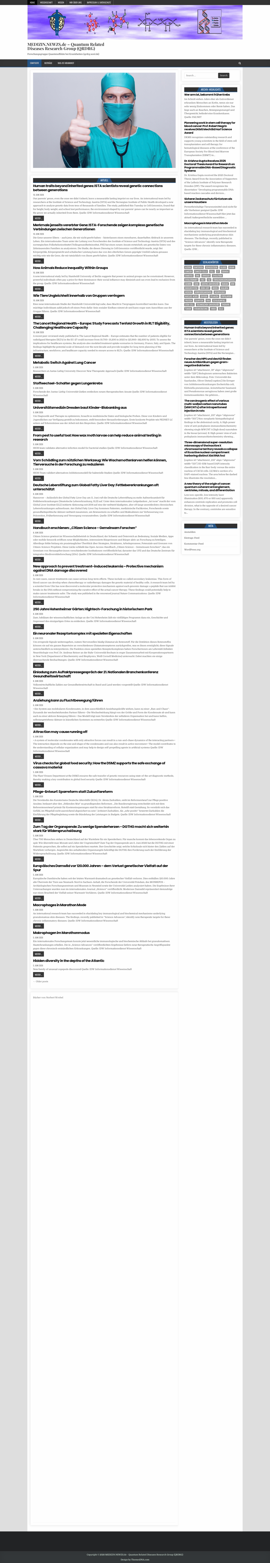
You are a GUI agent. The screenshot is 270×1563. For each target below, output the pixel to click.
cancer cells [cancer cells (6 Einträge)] (201, 271)
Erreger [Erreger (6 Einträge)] (206, 275)
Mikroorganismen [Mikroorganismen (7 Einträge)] (203, 292)
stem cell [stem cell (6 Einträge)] (189, 304)
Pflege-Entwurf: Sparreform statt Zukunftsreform (73, 791)
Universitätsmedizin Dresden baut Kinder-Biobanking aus (80, 407)
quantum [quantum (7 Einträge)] (199, 300)
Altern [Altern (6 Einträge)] (188, 267)
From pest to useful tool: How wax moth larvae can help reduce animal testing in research (97, 437)
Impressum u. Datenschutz (99, 2)
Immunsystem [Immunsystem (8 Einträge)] (191, 288)
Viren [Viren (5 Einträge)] (213, 308)
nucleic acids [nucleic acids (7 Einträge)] (191, 296)
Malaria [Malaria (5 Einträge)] (224, 288)
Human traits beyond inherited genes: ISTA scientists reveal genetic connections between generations (98, 187)
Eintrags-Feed (191, 538)
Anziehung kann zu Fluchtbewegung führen (68, 700)
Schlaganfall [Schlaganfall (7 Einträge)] (219, 300)
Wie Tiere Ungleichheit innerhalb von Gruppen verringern (78, 295)
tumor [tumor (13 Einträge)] (188, 308)
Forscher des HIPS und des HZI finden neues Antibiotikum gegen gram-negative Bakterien (207, 362)
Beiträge (48, 63)
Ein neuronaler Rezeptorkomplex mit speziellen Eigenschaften (82, 633)
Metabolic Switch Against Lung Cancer (64, 362)
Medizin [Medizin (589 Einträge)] (188, 292)
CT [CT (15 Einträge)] (218, 271)
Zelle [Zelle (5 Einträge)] (221, 308)
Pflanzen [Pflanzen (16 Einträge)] (214, 296)
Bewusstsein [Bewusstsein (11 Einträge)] (211, 267)
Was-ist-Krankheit (66, 63)
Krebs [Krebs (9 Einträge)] (215, 288)
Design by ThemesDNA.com (135, 1560)
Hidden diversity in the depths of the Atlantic (68, 960)
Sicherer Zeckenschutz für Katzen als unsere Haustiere (208, 200)
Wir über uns (75, 2)
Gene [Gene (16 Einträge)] (196, 284)
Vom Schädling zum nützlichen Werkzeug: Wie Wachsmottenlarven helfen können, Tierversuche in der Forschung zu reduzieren (100, 462)
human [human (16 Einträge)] (225, 284)
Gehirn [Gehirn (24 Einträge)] (188, 284)
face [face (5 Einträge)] (203, 279)
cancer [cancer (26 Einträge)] (188, 271)
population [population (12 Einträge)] (226, 296)
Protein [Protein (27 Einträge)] (188, 300)
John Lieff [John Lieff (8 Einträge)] (205, 288)
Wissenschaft (46, 2)
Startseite (34, 63)
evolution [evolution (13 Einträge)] (217, 275)
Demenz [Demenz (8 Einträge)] (225, 271)
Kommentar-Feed (194, 543)
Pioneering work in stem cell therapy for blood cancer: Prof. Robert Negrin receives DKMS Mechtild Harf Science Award (209, 128)
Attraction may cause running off (60, 731)
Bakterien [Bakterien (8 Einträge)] (198, 267)
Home (32, 2)
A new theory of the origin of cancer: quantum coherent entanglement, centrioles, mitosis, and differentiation (209, 487)
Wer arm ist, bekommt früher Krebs (207, 95)
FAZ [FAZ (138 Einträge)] (209, 279)
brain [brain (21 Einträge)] (231, 267)
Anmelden (190, 532)
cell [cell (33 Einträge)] (212, 271)
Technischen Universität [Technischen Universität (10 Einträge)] (208, 304)
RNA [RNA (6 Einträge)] (208, 300)
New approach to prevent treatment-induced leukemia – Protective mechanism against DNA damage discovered (98, 568)
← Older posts (40, 981)
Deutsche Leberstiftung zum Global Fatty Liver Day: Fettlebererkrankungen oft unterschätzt (96, 487)
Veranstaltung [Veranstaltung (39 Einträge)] (201, 308)
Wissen (61, 2)
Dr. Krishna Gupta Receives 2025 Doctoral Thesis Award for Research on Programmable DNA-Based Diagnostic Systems (210, 166)
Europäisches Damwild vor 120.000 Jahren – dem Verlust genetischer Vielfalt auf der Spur (100, 867)
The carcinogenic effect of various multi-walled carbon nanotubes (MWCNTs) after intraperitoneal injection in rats (206, 406)
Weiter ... (38, 218)
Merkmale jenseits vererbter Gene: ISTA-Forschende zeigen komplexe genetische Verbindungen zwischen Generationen (98, 227)
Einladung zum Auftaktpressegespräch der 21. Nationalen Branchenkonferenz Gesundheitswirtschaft (95, 674)
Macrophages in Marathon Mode (59, 905)
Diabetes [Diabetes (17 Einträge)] (189, 275)
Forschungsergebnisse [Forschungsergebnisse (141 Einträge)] (224, 279)
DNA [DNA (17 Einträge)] (197, 275)
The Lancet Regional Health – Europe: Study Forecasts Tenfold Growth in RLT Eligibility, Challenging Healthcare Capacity (101, 325)
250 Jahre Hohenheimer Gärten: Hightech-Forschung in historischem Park (92, 609)
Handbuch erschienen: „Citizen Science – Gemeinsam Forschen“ (85, 527)
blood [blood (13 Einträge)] (223, 267)
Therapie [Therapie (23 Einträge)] (226, 304)
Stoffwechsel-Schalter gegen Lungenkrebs (67, 383)
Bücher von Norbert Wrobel (48, 997)
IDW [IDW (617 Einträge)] (232, 284)
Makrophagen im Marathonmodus (61, 932)
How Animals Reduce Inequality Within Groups (70, 267)
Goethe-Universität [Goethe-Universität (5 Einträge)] (210, 284)
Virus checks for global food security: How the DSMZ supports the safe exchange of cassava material (99, 765)
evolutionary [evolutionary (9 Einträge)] (191, 279)
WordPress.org (192, 549)
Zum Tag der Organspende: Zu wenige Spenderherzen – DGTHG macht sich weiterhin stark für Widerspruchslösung (101, 828)
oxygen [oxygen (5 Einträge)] (204, 296)
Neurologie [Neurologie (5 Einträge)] (220, 292)
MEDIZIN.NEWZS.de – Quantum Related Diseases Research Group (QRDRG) (65, 46)
